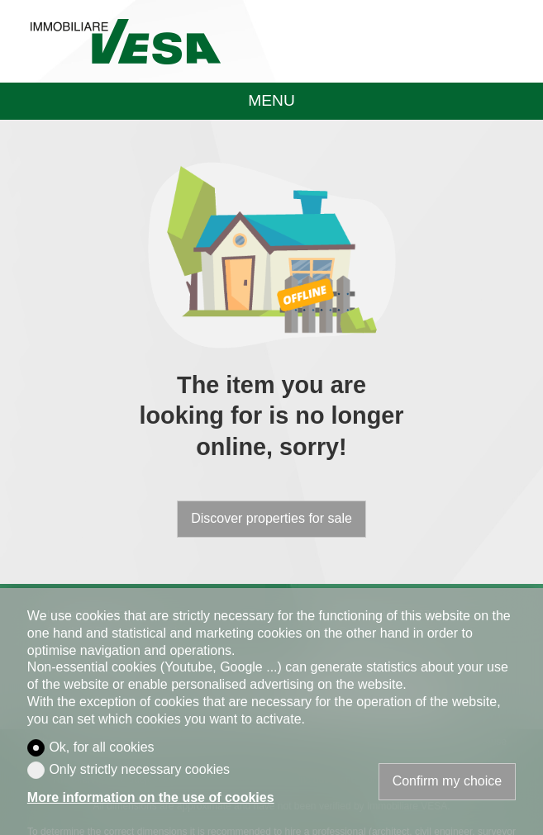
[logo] (125, 41)
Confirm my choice (447, 781)
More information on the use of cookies (150, 797)
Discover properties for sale (271, 518)
